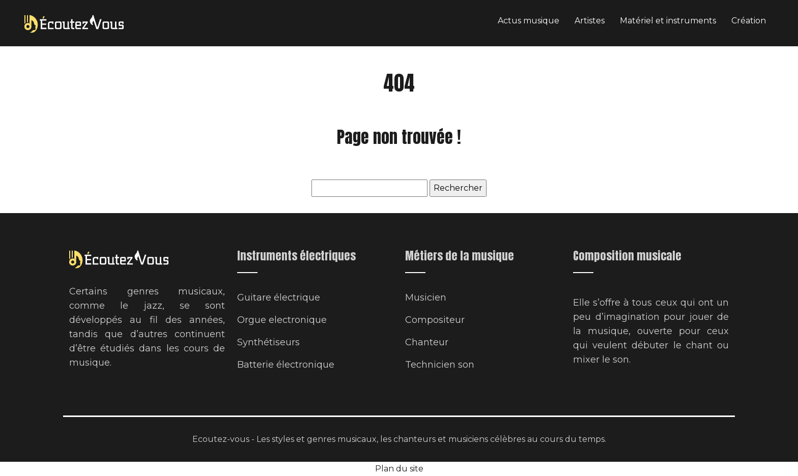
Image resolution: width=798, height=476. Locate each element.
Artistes (590, 20)
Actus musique (528, 20)
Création (748, 20)
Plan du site (399, 468)
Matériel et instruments (668, 20)
